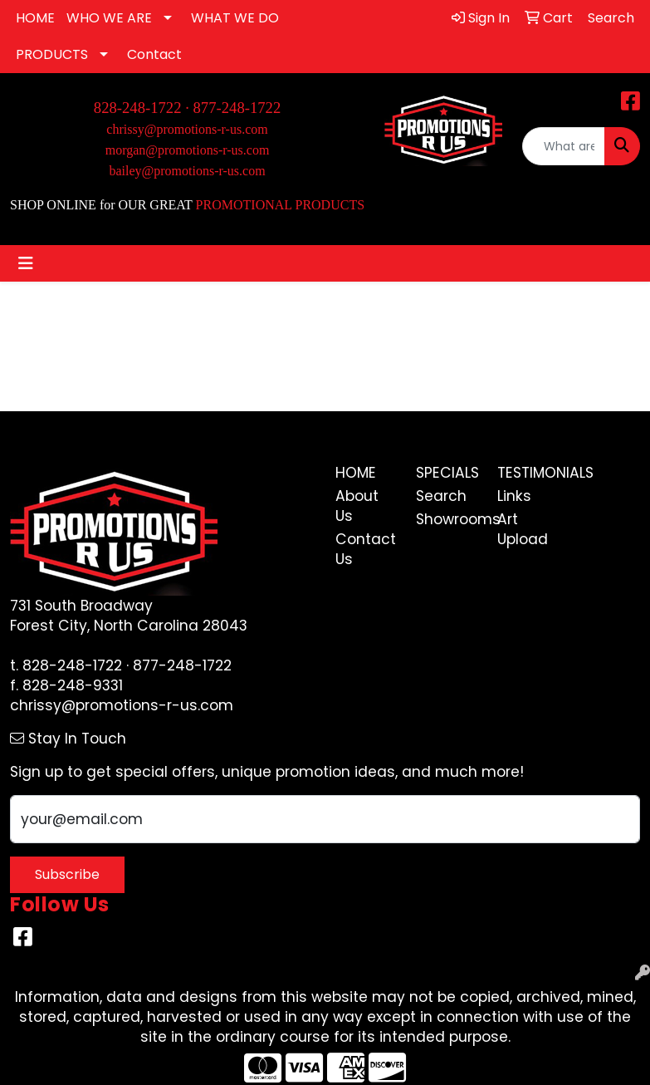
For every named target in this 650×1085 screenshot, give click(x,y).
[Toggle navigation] (25, 263)
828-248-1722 (72, 665)
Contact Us (365, 549)
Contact (154, 54)
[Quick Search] (563, 146)
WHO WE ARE (109, 17)
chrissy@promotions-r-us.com (186, 129)
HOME (35, 17)
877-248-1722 (237, 107)
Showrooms (446, 519)
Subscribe (67, 874)
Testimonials (528, 473)
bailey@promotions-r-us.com (187, 171)
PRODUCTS (52, 54)
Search (441, 496)
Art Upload (522, 529)
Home (355, 473)
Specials (446, 473)
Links (514, 496)
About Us (357, 506)
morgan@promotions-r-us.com (187, 150)
